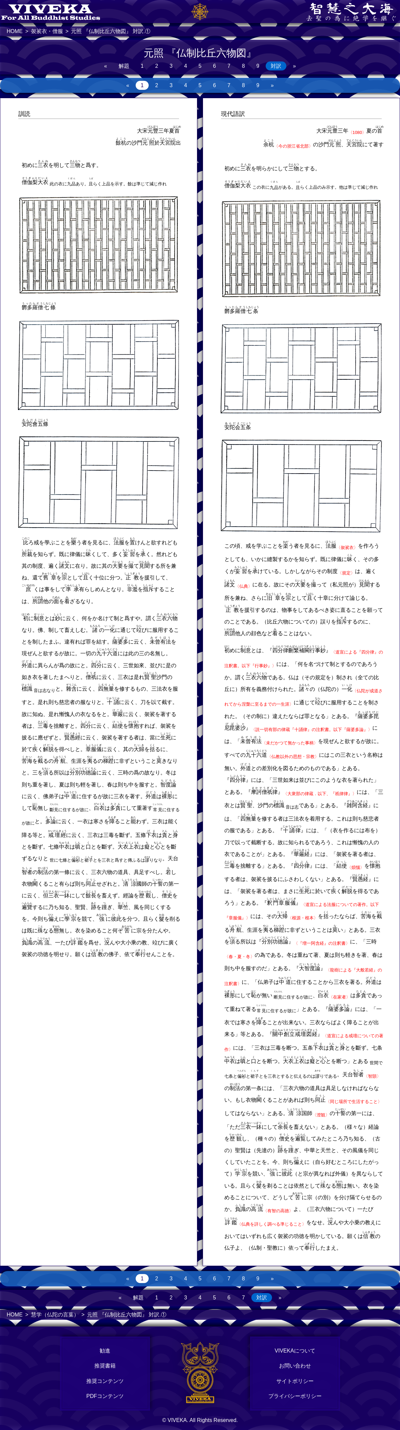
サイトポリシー (295, 1381)
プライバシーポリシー (295, 1396)
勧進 (105, 1351)
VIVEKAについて (295, 1351)
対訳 (276, 66)
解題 (124, 66)
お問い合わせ (295, 1366)
